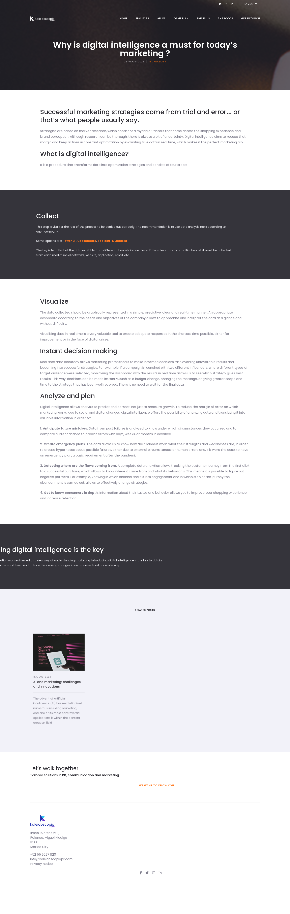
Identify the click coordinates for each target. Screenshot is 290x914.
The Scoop (225, 14)
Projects (142, 14)
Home (123, 14)
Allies (161, 14)
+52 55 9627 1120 (181, 891)
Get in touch (250, 14)
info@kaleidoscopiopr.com (189, 896)
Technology (157, 64)
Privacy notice (179, 901)
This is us (203, 14)
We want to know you (235, 848)
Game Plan (181, 14)
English (253, 3)
